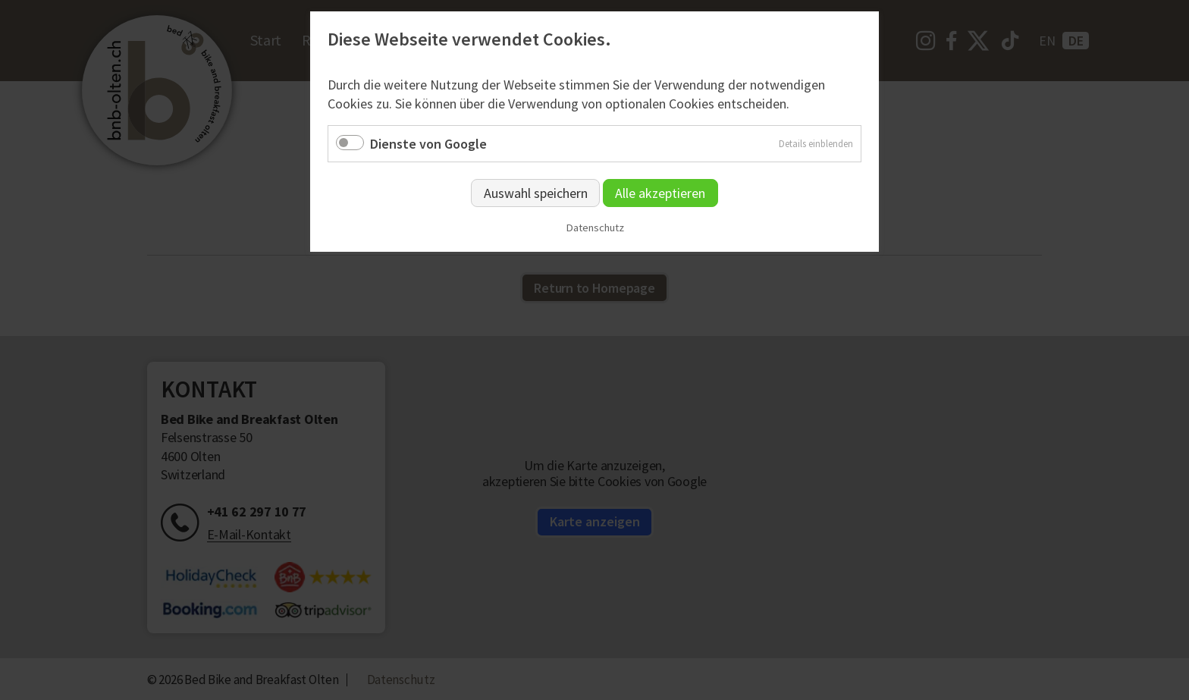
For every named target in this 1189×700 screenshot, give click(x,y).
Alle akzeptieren (660, 193)
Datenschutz (595, 227)
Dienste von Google (428, 143)
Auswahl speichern (536, 193)
